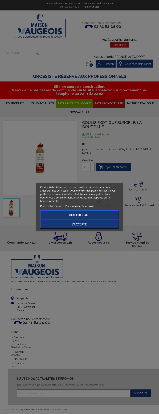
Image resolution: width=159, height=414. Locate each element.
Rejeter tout (79, 215)
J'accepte (79, 224)
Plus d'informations (51, 206)
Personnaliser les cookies (80, 206)
